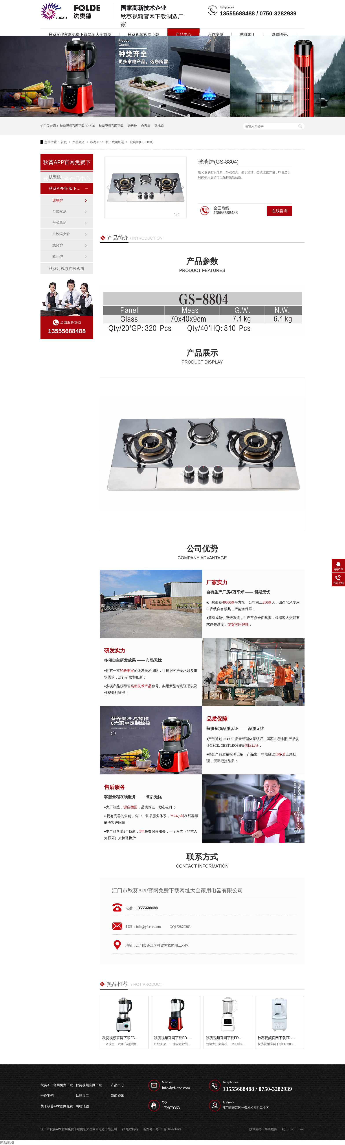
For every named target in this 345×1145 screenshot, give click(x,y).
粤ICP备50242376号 (169, 1129)
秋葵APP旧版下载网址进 (107, 142)
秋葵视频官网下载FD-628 (174, 1038)
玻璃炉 (57, 200)
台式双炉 (59, 211)
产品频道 (79, 142)
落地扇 (159, 125)
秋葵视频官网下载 (143, 34)
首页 (64, 142)
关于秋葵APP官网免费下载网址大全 (56, 1108)
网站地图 (82, 1106)
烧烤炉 (132, 125)
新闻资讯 (280, 34)
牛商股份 (271, 1129)
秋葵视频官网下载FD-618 (77, 125)
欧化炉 (57, 256)
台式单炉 (59, 223)
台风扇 (145, 125)
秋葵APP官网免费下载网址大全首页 (80, 34)
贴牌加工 (248, 34)
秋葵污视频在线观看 (66, 268)
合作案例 (216, 34)
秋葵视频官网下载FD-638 (226, 1038)
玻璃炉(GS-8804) (141, 142)
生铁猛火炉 (61, 234)
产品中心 (183, 34)
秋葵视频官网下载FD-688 (277, 1038)
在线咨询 (280, 211)
